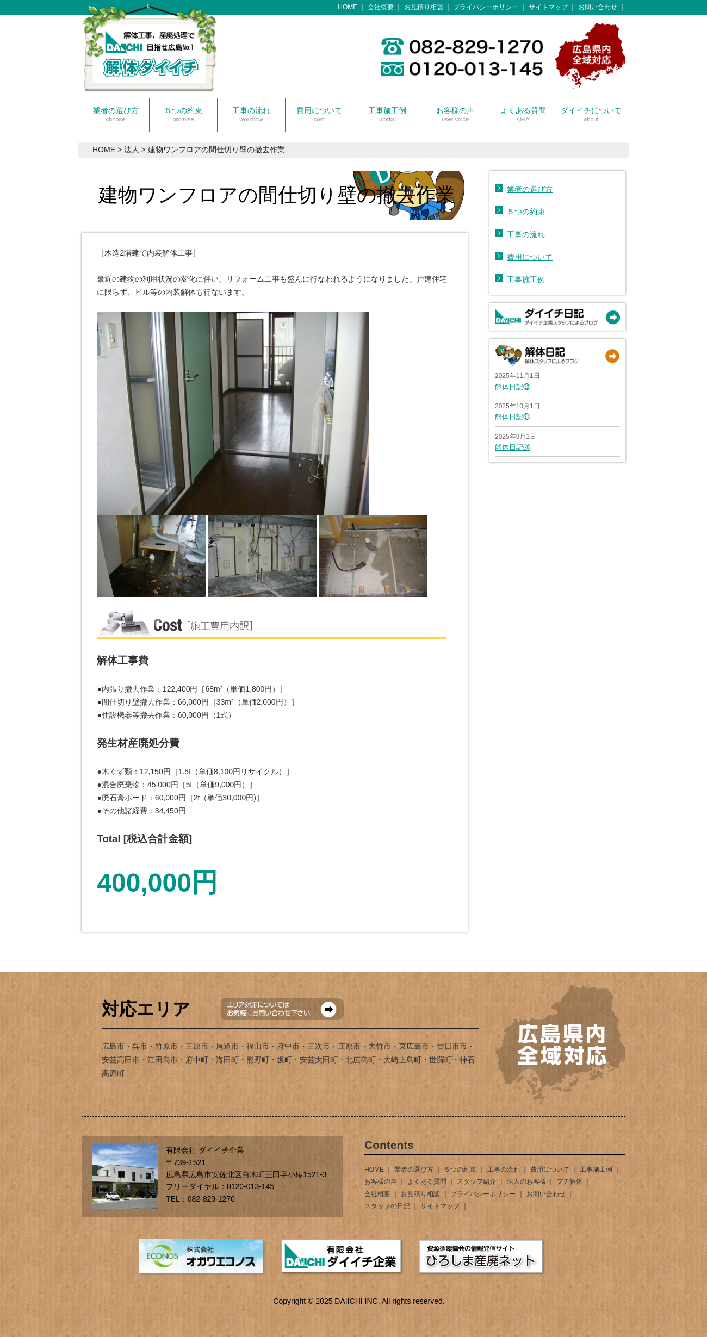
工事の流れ (251, 114)
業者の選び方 (116, 114)
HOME (347, 7)
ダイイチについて (591, 114)
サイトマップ (548, 7)
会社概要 (381, 7)
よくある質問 (523, 114)
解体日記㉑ (512, 417)
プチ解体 (569, 1181)
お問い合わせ (597, 7)
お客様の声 (455, 114)
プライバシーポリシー (485, 7)
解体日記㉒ (512, 387)
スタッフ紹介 (476, 1181)
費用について (319, 114)
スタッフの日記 (387, 1206)
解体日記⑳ (512, 447)
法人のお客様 (526, 1181)
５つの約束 (183, 114)
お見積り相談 (423, 7)
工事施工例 (387, 114)
